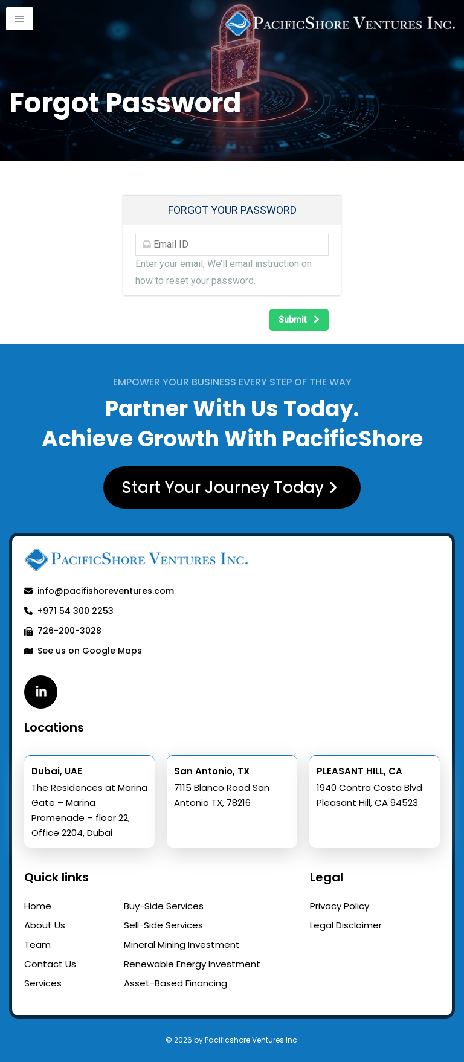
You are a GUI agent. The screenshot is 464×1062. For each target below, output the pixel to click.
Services (43, 983)
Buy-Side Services (164, 905)
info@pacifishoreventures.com (99, 591)
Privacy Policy (339, 905)
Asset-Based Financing (175, 983)
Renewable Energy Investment (192, 963)
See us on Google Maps (83, 651)
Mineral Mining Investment (182, 944)
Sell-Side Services (163, 925)
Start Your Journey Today (232, 487)
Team (37, 944)
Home (37, 905)
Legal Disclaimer (346, 925)
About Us (44, 925)
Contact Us (50, 963)
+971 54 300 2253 (69, 611)
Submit (299, 319)
